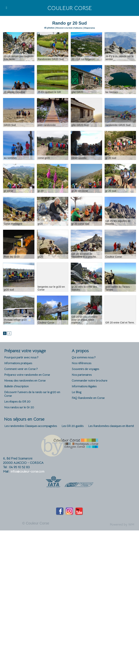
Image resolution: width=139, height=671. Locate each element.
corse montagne (13, 223)
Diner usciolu (78, 157)
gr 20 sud (110, 157)
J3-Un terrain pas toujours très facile (18, 57)
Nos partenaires (82, 375)
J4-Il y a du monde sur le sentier (119, 57)
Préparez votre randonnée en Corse (29, 375)
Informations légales (85, 387)
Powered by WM (121, 526)
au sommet (10, 157)
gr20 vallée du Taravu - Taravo (118, 288)
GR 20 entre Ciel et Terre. (119, 322)
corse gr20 (44, 157)
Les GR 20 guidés (78, 428)
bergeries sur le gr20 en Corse (51, 288)
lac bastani (111, 91)
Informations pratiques (19, 363)
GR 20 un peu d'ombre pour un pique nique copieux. (84, 319)
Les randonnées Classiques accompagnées (33, 428)
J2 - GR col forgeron (82, 59)
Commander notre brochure (91, 381)
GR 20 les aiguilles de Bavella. (117, 222)
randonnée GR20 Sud (117, 124)
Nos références (82, 363)
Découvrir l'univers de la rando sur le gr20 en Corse (35, 395)
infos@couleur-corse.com (27, 473)
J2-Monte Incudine (14, 91)
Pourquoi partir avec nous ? (22, 357)
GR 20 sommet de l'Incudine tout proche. (83, 255)
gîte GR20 (77, 91)
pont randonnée (46, 124)
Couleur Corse (69, 8)
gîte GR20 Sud (79, 124)
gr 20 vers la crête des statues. (84, 288)
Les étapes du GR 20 (18, 403)
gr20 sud (9, 289)
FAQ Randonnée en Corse (89, 399)
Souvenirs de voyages (86, 369)
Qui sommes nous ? (85, 357)
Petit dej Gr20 (11, 256)
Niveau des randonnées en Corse (26, 381)
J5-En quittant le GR (49, 91)
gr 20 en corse (79, 190)
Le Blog (77, 393)
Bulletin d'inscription (17, 387)
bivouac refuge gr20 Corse (19, 322)
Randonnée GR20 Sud (50, 59)
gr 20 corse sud (80, 223)
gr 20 (40, 190)
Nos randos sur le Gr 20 (20, 409)
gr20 (40, 223)
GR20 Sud (10, 124)
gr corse (8, 190)
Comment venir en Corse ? (22, 369)
